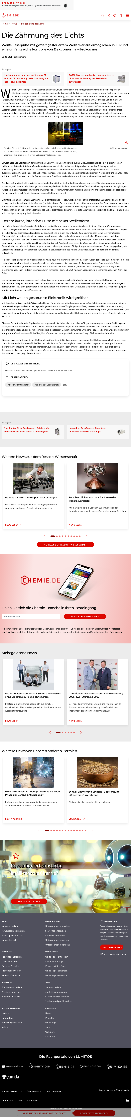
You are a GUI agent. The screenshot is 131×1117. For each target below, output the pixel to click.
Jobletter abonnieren (56, 992)
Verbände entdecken (55, 935)
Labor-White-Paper (54, 961)
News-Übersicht (9, 940)
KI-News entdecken (29, 901)
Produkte (49, 1017)
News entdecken (10, 926)
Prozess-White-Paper (56, 966)
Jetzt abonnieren (111, 947)
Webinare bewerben (11, 992)
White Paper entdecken (56, 956)
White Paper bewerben (56, 970)
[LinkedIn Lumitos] (127, 1100)
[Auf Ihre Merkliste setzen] (121, 15)
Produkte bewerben (11, 970)
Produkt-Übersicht (11, 975)
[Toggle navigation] (127, 16)
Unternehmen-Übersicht (57, 944)
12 (80, 830)
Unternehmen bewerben (57, 940)
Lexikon (5, 1013)
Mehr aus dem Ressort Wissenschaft (65, 544)
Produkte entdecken (12, 956)
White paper (51, 1022)
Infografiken (8, 1017)
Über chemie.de (53, 1091)
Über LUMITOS (34, 1091)
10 (80, 536)
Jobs (47, 1027)
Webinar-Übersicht (11, 996)
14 (85, 830)
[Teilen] (109, 15)
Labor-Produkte (9, 961)
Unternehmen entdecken (57, 926)
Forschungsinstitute (12, 1022)
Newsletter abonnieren (85, 616)
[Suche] (103, 15)
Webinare (50, 1031)
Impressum (7, 1100)
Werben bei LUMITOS (12, 1091)
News (48, 1013)
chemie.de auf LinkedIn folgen (113, 954)
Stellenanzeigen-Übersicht (58, 1001)
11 (77, 830)
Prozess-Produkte (11, 966)
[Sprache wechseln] (115, 15)
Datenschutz (33, 1100)
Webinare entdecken (12, 987)
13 (82, 830)
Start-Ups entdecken (55, 930)
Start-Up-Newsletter (12, 935)
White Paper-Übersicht (56, 975)
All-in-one (50, 1036)
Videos (5, 1027)
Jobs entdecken (53, 987)
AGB (20, 1100)
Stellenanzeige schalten (57, 996)
